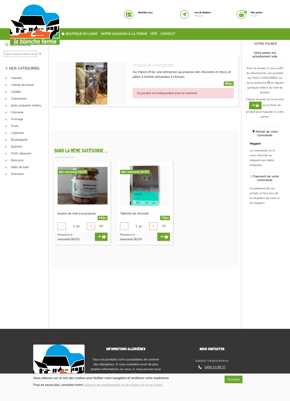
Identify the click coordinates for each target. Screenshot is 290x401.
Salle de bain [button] (17, 167)
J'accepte (233, 379)
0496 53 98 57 (212, 367)
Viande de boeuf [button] (19, 85)
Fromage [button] (14, 119)
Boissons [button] (14, 160)
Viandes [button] (13, 78)
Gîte (153, 34)
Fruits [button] (12, 126)
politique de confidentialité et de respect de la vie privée (123, 385)
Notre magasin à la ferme (124, 34)
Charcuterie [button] (16, 98)
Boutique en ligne (79, 34)
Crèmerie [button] (14, 112)
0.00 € (256, 14)
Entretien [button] (14, 174)
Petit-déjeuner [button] (18, 153)
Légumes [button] (14, 133)
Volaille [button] (13, 92)
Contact (168, 34)
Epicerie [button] (13, 146)
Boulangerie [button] (16, 139)
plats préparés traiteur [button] (23, 105)
